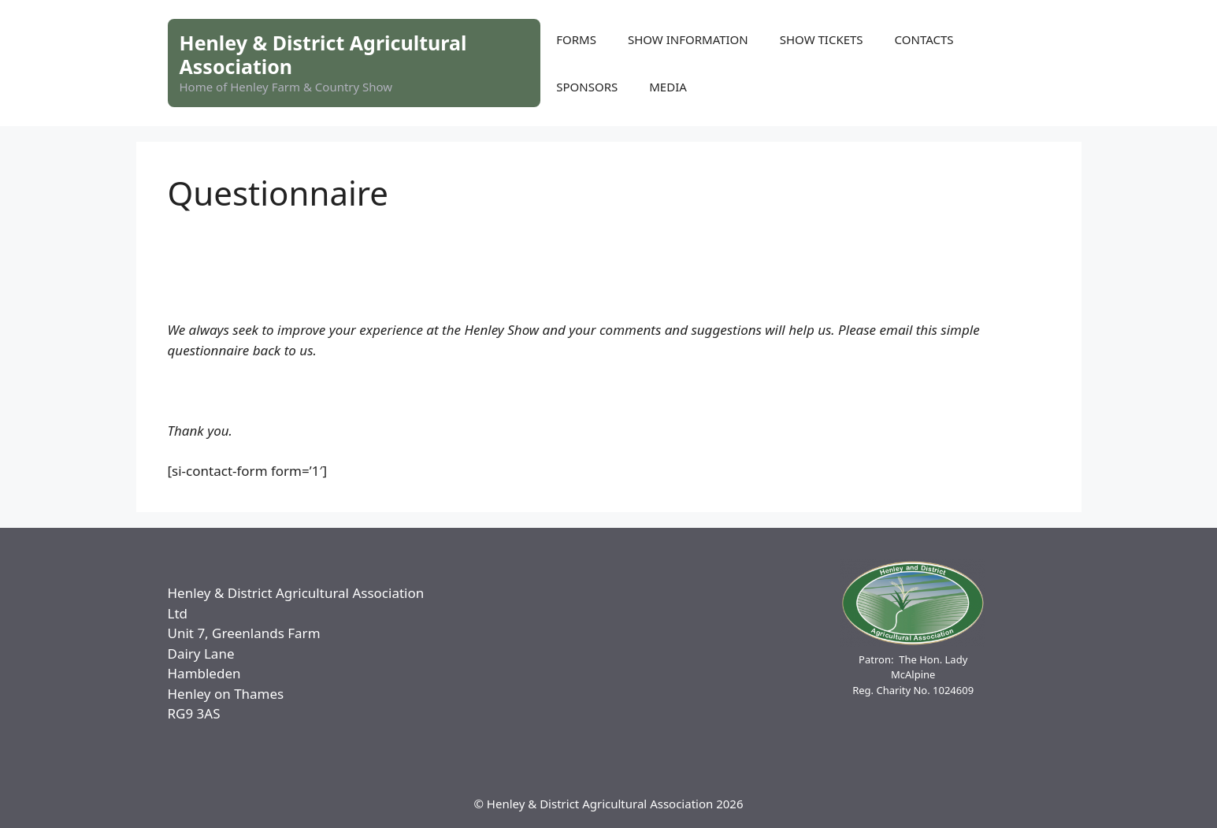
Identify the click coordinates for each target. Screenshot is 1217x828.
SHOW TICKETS (821, 39)
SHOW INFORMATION (688, 39)
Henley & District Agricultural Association (323, 54)
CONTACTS (924, 39)
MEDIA (668, 87)
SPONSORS (587, 87)
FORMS (576, 39)
